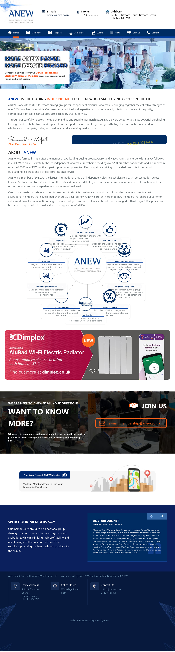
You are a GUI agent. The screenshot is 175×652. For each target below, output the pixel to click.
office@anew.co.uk (58, 15)
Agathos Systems (100, 620)
